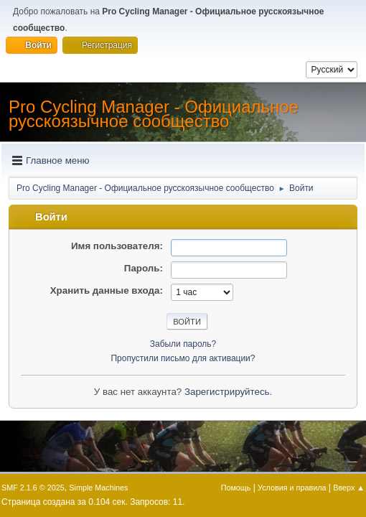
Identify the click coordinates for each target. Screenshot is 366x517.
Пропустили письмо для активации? (183, 358)
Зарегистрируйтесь (227, 391)
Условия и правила (292, 487)
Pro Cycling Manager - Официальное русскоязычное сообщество (154, 114)
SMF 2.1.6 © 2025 (33, 487)
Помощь (236, 487)
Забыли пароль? (183, 344)
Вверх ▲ (349, 487)
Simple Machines (98, 487)
